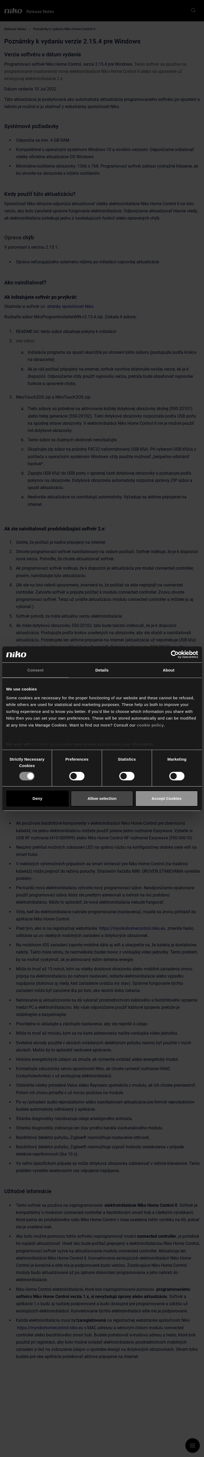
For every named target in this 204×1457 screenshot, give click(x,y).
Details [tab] (102, 670)
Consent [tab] (35, 670)
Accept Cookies (167, 798)
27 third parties (48, 744)
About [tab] (168, 670)
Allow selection (102, 798)
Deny (37, 798)
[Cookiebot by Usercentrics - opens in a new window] (174, 654)
